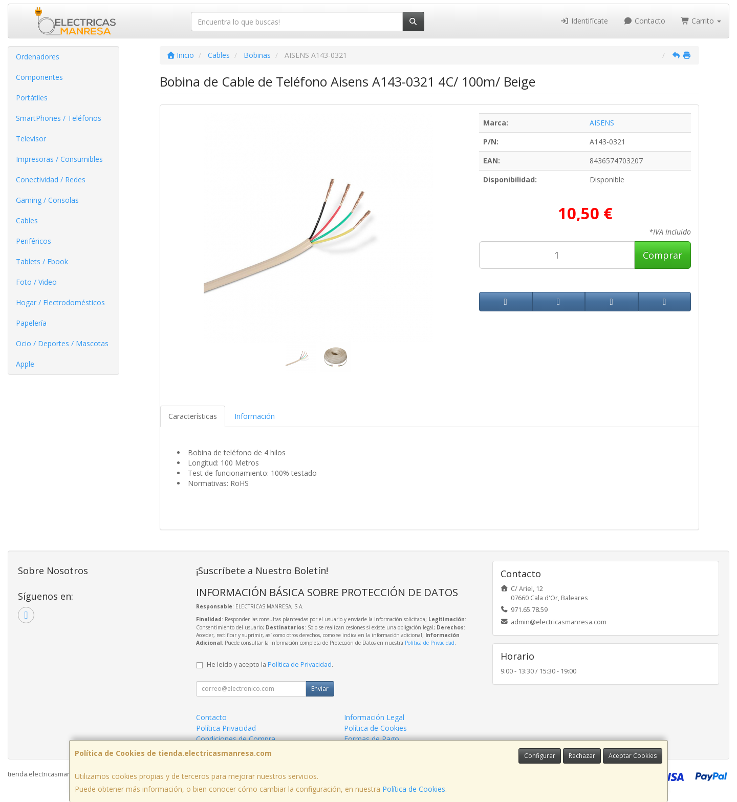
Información (254, 416)
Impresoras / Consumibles (59, 159)
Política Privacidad (226, 728)
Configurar (539, 755)
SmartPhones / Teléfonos (58, 118)
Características (192, 416)
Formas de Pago (371, 739)
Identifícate (584, 21)
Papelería (31, 323)
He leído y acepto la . (270, 664)
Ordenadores (37, 56)
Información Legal (374, 717)
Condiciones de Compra (235, 739)
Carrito (701, 21)
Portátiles (32, 97)
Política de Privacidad (429, 642)
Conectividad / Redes (50, 179)
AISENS (602, 123)
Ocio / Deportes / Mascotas (62, 343)
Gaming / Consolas (47, 200)
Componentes (39, 77)
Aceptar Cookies (633, 755)
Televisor (31, 138)
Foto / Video (36, 282)
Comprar (662, 255)
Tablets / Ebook (42, 261)
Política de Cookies (413, 789)
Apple (25, 364)
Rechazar (582, 755)
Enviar (320, 688)
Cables (27, 220)
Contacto (644, 21)
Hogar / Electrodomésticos (60, 302)
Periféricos (33, 241)
